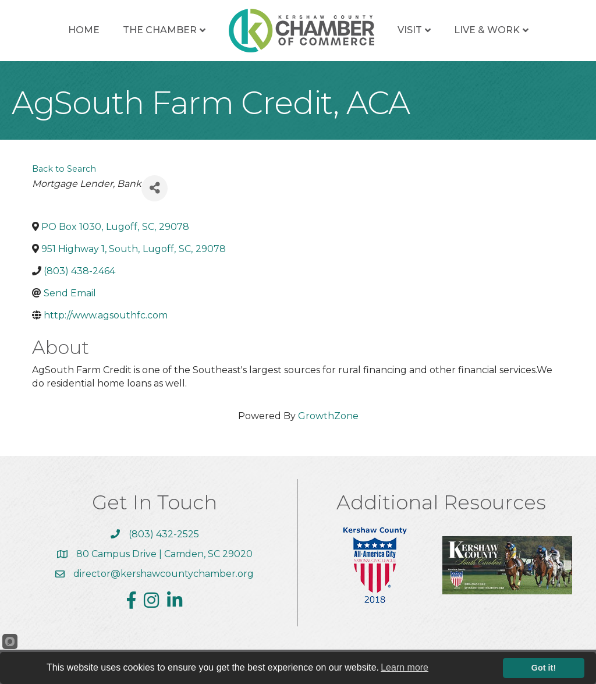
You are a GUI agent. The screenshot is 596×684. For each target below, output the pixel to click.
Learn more (404, 667)
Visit (410, 30)
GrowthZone (328, 415)
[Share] (154, 188)
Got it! (543, 667)
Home (84, 30)
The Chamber (160, 30)
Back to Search (64, 169)
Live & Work (487, 30)
